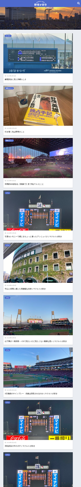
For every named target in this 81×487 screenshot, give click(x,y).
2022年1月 (9, 404)
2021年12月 (10, 409)
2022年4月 (9, 390)
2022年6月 (9, 381)
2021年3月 (9, 452)
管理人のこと (47, 36)
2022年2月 (9, 400)
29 (45, 213)
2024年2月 (9, 348)
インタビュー (10, 242)
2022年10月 (10, 362)
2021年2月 (9, 456)
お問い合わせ (36, 481)
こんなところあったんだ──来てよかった (21, 238)
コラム (45, 67)
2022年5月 (9, 385)
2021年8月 (9, 428)
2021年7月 (9, 433)
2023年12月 (10, 352)
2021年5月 (9, 442)
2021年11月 (10, 414)
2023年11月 (10, 357)
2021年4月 (9, 447)
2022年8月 (9, 371)
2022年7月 (9, 376)
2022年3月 (9, 395)
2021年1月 (9, 461)
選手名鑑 (8, 266)
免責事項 (46, 481)
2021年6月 (9, 437)
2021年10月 (10, 418)
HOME (40, 476)
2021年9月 (9, 423)
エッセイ (9, 36)
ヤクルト (8, 257)
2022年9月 (9, 366)
